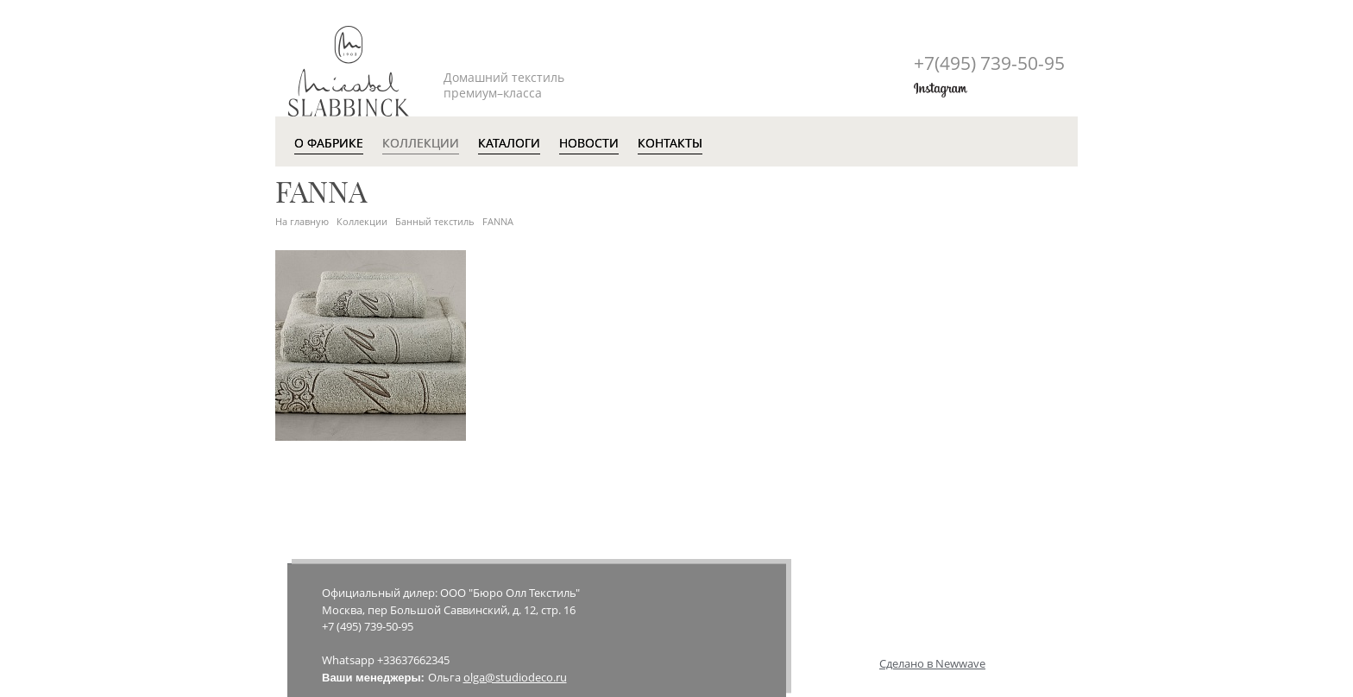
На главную (302, 221)
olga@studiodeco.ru (515, 677)
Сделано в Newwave (932, 663)
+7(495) (989, 63)
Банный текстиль (435, 221)
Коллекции (362, 221)
